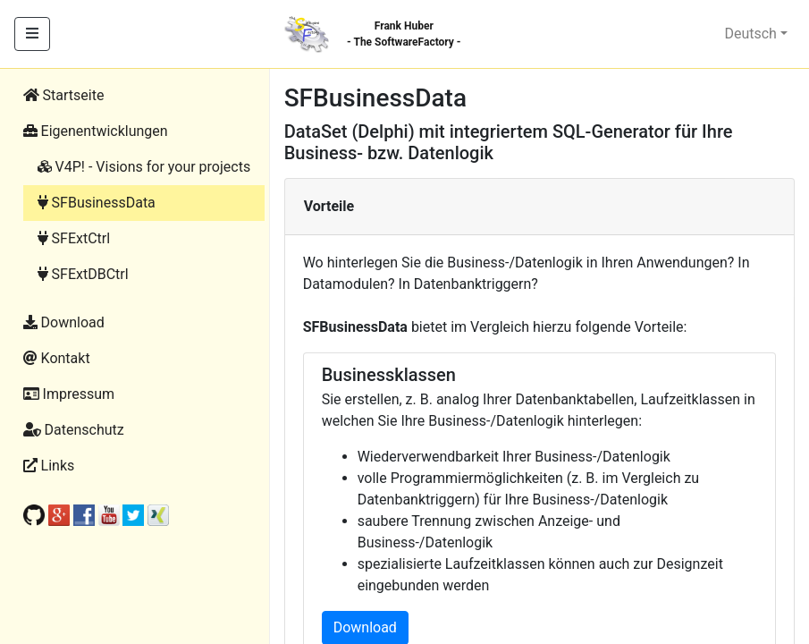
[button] (137, 131)
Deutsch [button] (750, 33)
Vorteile (329, 206)
